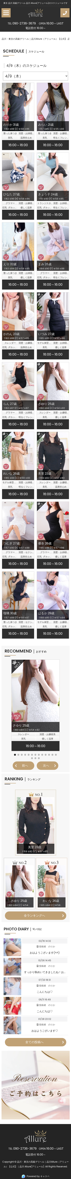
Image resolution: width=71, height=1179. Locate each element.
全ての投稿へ (34, 1042)
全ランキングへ (34, 915)
